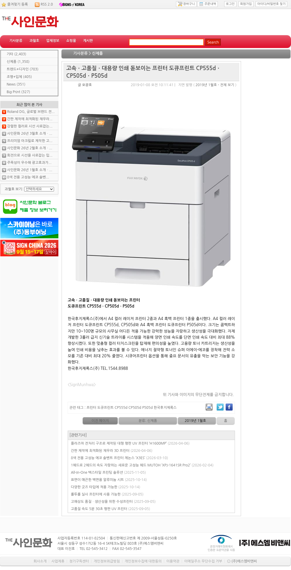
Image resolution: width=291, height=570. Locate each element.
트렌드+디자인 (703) (22, 69)
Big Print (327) (18, 92)
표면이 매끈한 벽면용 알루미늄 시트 (109, 480)
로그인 (230, 4)
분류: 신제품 (148, 420)
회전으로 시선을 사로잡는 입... (29, 155)
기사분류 (15, 40)
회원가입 (246, 4)
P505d (147, 407)
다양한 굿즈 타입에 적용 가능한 (105, 487)
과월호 (34, 40)
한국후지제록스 (165, 407)
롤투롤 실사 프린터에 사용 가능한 (107, 494)
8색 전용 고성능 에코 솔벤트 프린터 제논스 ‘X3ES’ (119, 458)
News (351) (16, 84)
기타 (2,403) (16, 54)
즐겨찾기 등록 (17, 4)
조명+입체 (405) (19, 77)
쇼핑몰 (71, 40)
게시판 (88, 40)
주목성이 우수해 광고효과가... (29, 162)
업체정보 (52, 40)
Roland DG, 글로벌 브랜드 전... (31, 111)
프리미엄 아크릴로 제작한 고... (29, 141)
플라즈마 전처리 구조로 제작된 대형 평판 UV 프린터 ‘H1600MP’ (130, 443)
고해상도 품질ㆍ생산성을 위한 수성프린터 (113, 501)
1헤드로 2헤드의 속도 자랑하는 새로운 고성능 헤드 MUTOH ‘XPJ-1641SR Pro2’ (142, 465)
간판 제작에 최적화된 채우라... (29, 119)
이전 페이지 (100, 420)
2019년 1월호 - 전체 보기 (214, 85)
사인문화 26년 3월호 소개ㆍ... (29, 133)
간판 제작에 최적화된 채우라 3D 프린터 (111, 450)
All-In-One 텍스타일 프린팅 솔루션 (108, 472)
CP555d (121, 407)
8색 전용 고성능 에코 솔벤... (28, 177)
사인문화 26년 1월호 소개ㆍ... (29, 170)
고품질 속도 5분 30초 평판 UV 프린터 (110, 509)
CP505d (134, 407)
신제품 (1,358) (18, 61)
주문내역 (207, 4)
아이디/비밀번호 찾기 (271, 4)
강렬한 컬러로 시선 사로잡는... (29, 126)
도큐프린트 (105, 407)
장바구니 (186, 4)
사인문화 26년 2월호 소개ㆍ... (29, 148)
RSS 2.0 (47, 4)
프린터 (91, 407)
